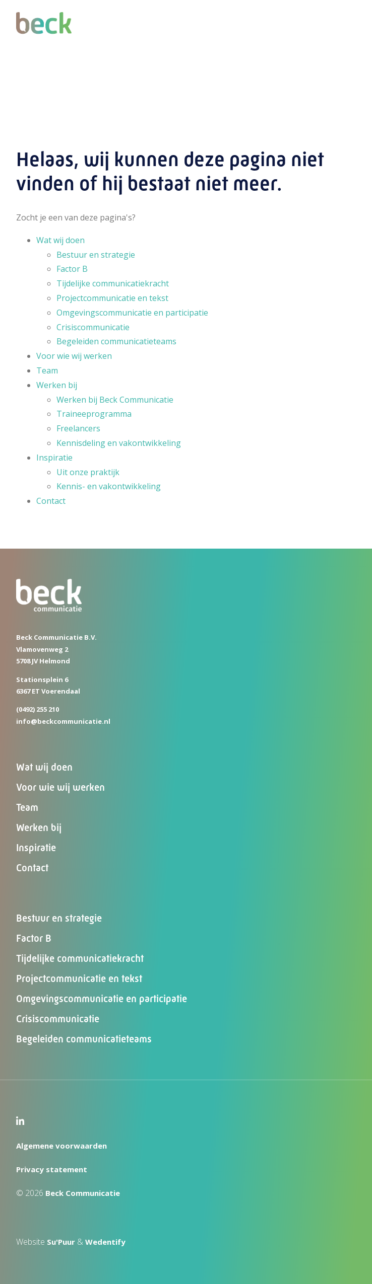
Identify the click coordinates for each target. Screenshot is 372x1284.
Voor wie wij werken (74, 355)
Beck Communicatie (82, 1193)
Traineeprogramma (94, 413)
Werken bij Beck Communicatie (114, 399)
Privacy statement (51, 1169)
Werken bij (56, 385)
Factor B (72, 268)
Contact (51, 500)
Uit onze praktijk (87, 472)
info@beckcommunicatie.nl (63, 721)
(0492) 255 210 (37, 709)
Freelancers (78, 428)
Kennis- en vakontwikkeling (108, 486)
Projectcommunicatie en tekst (112, 298)
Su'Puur (61, 1242)
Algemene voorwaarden (61, 1146)
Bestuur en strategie (95, 254)
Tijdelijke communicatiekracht (112, 283)
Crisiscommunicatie (93, 327)
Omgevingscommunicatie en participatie (132, 312)
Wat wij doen (60, 240)
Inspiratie (54, 457)
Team (47, 370)
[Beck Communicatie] (44, 36)
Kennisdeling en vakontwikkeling (118, 442)
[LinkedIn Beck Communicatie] (20, 1122)
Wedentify (105, 1242)
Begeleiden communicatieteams (116, 341)
